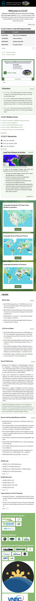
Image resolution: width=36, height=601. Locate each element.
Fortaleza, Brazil (17, 45)
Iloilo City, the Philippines (20, 36)
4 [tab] (9, 83)
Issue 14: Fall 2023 (8, 147)
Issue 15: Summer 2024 (10, 144)
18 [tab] (14, 85)
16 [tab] (31, 83)
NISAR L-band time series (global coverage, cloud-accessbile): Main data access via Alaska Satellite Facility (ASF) (17, 427)
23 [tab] (23, 85)
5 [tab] (11, 83)
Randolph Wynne (27, 346)
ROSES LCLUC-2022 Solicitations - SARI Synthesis (17, 463)
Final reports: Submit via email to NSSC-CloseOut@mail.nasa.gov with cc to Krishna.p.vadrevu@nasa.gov (18, 110)
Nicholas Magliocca (20, 350)
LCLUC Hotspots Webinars (9, 124)
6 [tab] (13, 83)
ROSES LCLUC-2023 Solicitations (12, 465)
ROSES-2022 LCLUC (8, 481)
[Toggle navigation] (34, 2)
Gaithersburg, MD (18, 42)
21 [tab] (19, 85)
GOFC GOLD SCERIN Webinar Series (12, 126)
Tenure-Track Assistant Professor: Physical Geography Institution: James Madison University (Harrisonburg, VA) (18, 498)
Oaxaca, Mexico (17, 39)
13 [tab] (26, 83)
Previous (3, 79)
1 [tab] (4, 83)
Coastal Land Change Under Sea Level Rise (15, 168)
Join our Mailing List (6, 589)
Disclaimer (5, 581)
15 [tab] (29, 83)
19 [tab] (16, 85)
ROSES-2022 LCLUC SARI (10, 479)
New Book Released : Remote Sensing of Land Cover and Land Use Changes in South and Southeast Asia (18, 305)
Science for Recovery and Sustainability (13, 130)
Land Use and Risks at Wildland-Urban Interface (15, 121)
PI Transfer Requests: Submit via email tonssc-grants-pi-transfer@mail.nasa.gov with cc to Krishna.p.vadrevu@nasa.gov (18, 94)
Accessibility (5, 585)
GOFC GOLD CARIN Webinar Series (12, 128)
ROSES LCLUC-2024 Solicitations (12, 458)
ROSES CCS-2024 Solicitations (11, 460)
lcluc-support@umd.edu (7, 594)
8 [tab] (17, 83)
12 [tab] (24, 83)
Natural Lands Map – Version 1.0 (19, 448)
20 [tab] (18, 85)
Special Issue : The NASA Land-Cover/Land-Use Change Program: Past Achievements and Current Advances (18, 299)
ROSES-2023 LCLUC (8, 477)
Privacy (4, 575)
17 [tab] (33, 83)
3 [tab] (8, 83)
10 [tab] (20, 83)
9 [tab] (19, 83)
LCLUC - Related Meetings (9, 53)
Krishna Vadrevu (24, 563)
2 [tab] (6, 83)
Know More (18, 79)
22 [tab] (21, 85)
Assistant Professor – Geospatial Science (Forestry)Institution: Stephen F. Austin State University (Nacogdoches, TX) (18, 492)
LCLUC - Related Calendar (8, 55)
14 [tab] (28, 83)
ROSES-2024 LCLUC (8, 474)
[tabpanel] (18, 71)
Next (33, 79)
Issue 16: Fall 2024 (8, 141)
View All (32, 89)
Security (4, 578)
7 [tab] (15, 83)
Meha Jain (9, 332)
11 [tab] (22, 83)
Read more (30, 197)
